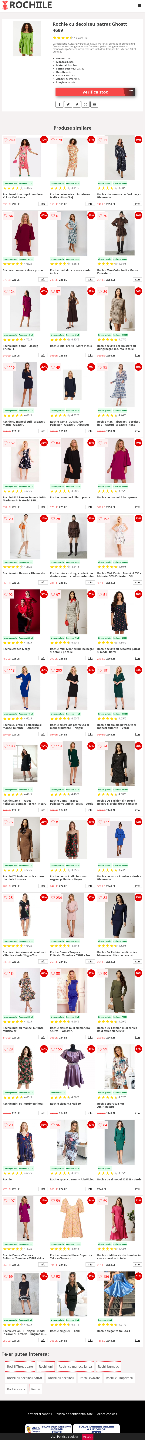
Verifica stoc (109, 92)
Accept (88, 1437)
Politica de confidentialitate (74, 1414)
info (43, 203)
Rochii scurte (16, 1389)
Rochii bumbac (108, 1366)
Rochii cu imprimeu (119, 1378)
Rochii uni (46, 1366)
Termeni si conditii (39, 1414)
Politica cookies (106, 1414)
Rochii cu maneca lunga (75, 1366)
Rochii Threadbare (20, 1366)
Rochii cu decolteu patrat (24, 1378)
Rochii (35, 1389)
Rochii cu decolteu (61, 1378)
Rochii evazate (90, 1378)
